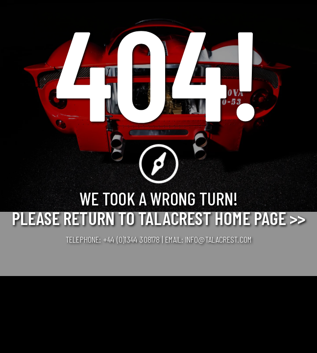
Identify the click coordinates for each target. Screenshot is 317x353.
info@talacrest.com (218, 239)
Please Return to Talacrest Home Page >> (159, 217)
